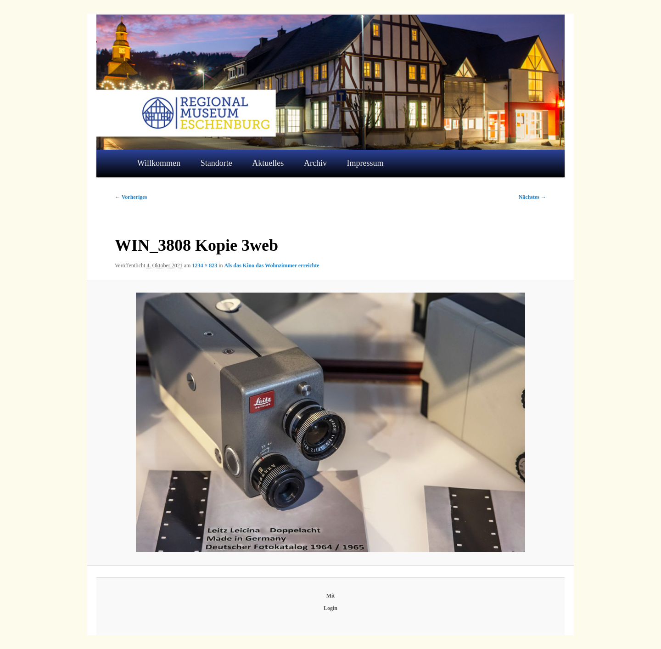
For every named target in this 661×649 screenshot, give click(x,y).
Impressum (365, 163)
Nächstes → (532, 197)
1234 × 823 (204, 265)
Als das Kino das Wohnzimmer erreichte (271, 265)
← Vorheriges (131, 197)
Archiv (315, 163)
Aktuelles (268, 163)
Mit (330, 596)
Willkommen (158, 163)
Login (330, 608)
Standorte (216, 163)
